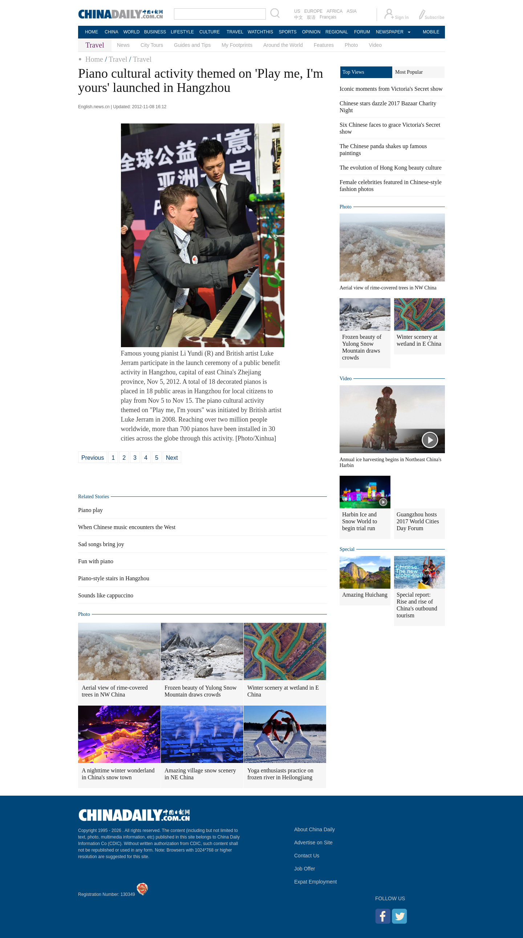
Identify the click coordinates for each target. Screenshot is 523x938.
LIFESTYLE (182, 31)
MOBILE (431, 31)
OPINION (311, 31)
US (297, 11)
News (123, 45)
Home (94, 59)
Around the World (283, 45)
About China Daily (314, 829)
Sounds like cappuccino (105, 595)
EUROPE (313, 11)
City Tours (152, 45)
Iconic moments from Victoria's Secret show (391, 89)
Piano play (90, 510)
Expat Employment (315, 882)
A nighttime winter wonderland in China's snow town (118, 773)
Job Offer (304, 869)
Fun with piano (95, 561)
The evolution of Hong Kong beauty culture (391, 168)
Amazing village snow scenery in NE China (200, 773)
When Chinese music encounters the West (126, 527)
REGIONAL (336, 31)
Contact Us (306, 855)
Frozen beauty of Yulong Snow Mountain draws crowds (201, 691)
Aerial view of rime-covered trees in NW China (115, 691)
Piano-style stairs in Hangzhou (113, 578)
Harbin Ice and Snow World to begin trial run (359, 521)
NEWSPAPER (389, 31)
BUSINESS (155, 31)
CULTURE (209, 31)
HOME (91, 31)
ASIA (351, 11)
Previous (92, 458)
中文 (298, 17)
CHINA (111, 31)
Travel (118, 59)
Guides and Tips (192, 45)
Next (172, 458)
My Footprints (237, 45)
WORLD (131, 31)
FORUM (362, 31)
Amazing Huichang (365, 595)
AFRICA (334, 11)
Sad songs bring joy (101, 544)
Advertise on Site (313, 842)
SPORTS (287, 31)
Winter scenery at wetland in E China (283, 691)
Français (328, 17)
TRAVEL (235, 31)
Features (324, 45)
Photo (351, 45)
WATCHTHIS (260, 31)
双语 (311, 17)
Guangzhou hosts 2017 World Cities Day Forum (418, 521)
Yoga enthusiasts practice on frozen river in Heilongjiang (280, 773)
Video (375, 45)
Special (347, 549)
